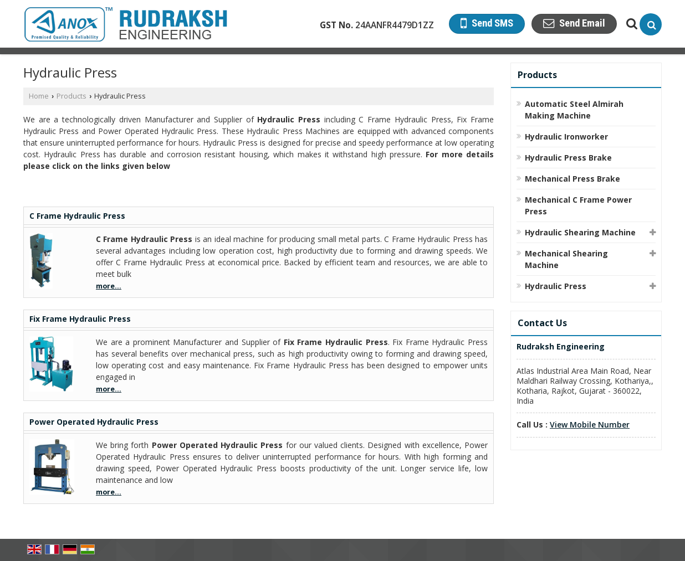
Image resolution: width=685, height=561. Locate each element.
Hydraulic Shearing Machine (580, 232)
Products (71, 96)
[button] (590, 424)
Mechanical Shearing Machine (566, 259)
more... (108, 286)
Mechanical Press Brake (572, 178)
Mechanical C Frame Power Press (578, 205)
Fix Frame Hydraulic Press (80, 318)
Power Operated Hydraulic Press (94, 421)
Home (39, 96)
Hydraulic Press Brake (568, 157)
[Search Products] (630, 23)
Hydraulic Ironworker (566, 136)
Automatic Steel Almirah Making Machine (574, 110)
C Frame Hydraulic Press (77, 215)
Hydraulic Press (555, 286)
